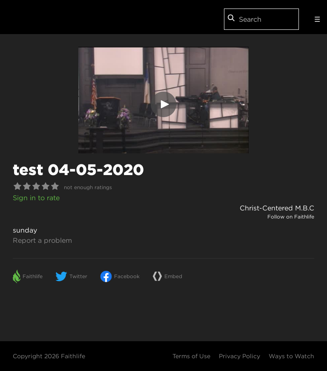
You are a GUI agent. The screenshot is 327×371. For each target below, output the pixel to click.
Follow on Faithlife (290, 216)
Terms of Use (191, 356)
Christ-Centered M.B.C (277, 208)
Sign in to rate (36, 197)
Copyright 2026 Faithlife (49, 356)
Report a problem (42, 240)
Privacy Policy (239, 356)
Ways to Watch (291, 356)
